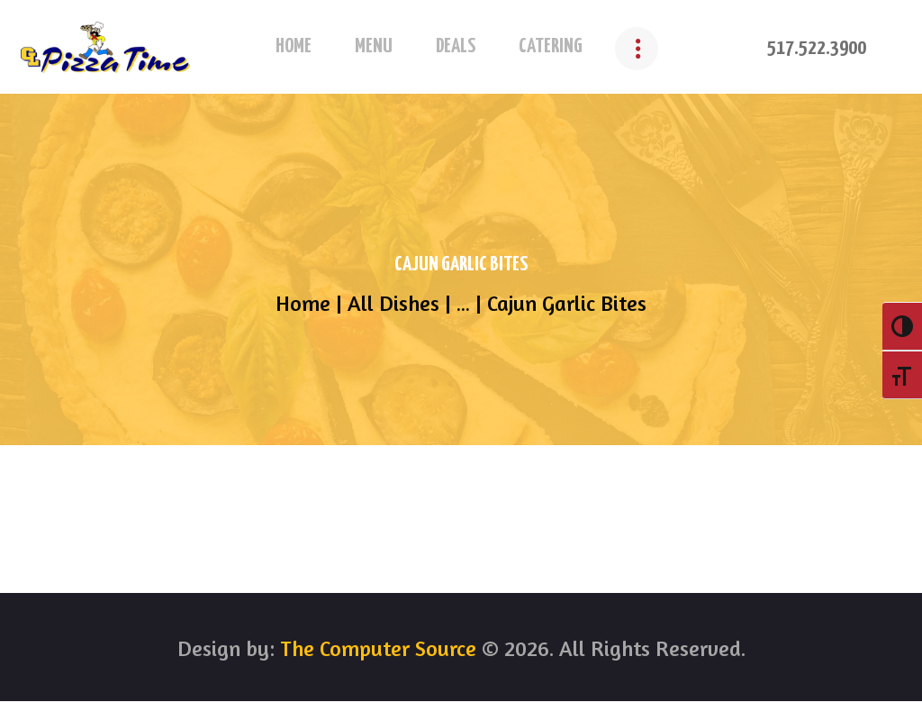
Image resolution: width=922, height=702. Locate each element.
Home (303, 303)
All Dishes (393, 303)
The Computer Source (375, 648)
